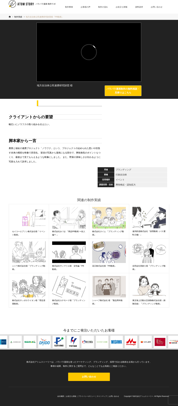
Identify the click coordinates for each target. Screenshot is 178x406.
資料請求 (139, 7)
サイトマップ (102, 396)
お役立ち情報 (121, 7)
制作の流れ (103, 7)
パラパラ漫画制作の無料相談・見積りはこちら (123, 91)
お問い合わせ (156, 7)
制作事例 (69, 7)
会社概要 (60, 396)
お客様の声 (85, 7)
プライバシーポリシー (86, 396)
